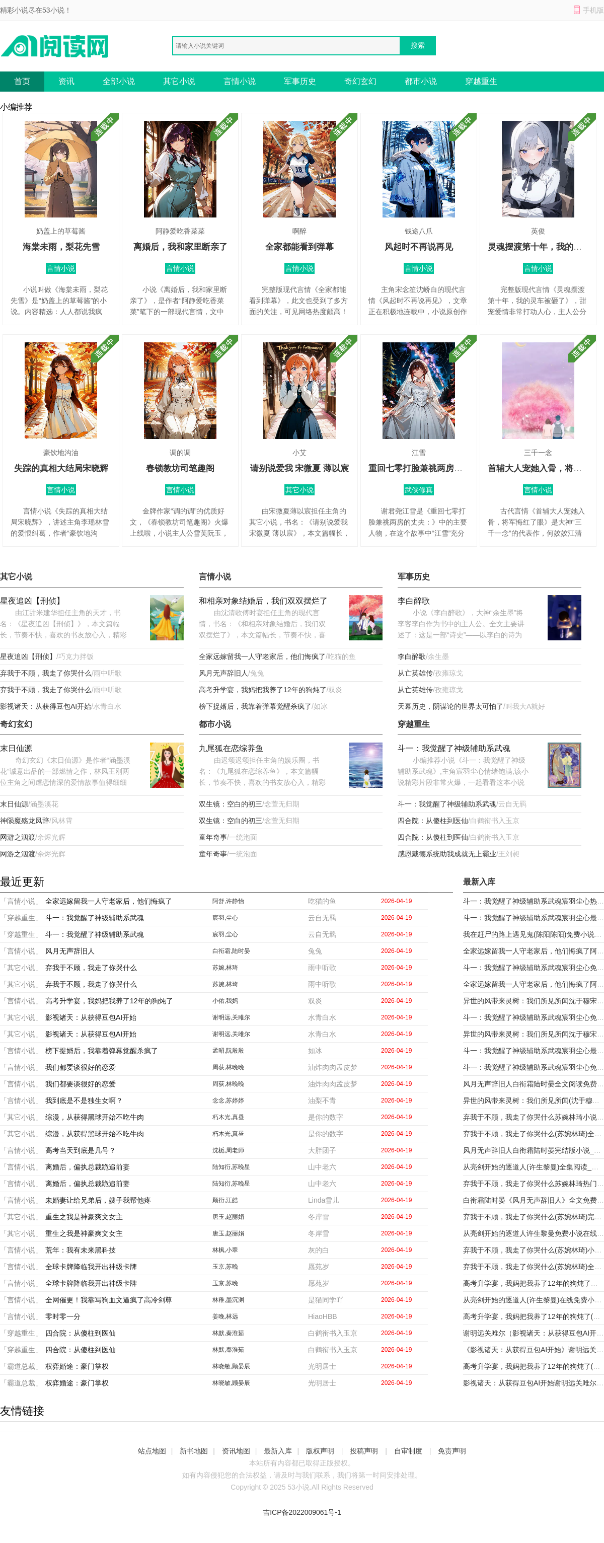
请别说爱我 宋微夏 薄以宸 (299, 468)
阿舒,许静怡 (228, 901)
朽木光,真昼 (228, 1117)
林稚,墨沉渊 (228, 1299)
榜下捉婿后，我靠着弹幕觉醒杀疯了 (255, 706)
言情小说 (239, 81)
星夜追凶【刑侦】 (32, 601)
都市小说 (421, 81)
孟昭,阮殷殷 (228, 1050)
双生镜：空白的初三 (230, 804)
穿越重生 (481, 81)
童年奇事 (213, 837)
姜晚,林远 (225, 1316)
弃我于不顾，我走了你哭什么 (46, 673)
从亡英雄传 (415, 673)
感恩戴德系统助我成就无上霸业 (447, 854)
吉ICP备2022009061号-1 (302, 1512)
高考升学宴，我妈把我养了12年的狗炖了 (263, 690)
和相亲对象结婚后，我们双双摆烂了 (263, 601)
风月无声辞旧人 (223, 673)
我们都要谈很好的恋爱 (80, 1067)
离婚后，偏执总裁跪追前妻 (87, 1167)
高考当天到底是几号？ (80, 1150)
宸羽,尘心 (225, 917)
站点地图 (152, 1451)
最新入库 (278, 1451)
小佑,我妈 (225, 1000)
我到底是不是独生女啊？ (84, 1100)
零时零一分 (63, 1316)
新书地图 (194, 1451)
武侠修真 (419, 490)
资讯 (66, 81)
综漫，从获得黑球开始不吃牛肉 (94, 1117)
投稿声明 (364, 1451)
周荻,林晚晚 (228, 1067)
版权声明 (320, 1451)
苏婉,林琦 (225, 967)
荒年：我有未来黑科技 (80, 1250)
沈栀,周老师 (228, 1150)
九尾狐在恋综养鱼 (231, 748)
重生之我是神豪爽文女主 (84, 1217)
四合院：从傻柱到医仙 (433, 821)
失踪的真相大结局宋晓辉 (61, 468)
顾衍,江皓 (225, 1200)
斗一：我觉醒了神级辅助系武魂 (454, 748)
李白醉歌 (414, 601)
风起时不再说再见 (419, 247)
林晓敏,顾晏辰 (231, 1366)
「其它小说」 (21, 968)
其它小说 (179, 81)
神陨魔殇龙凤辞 (24, 821)
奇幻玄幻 (360, 81)
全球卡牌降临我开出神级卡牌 (91, 1267)
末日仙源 (16, 748)
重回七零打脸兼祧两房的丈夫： (428, 468)
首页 (22, 81)
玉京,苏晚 (225, 1266)
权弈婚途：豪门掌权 (77, 1366)
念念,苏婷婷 (228, 1100)
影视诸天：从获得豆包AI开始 (45, 706)
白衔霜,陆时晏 (231, 950)
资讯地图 (236, 1451)
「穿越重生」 (21, 918)
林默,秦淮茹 (228, 1333)
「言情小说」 (21, 901)
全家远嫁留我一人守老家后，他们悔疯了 (262, 656)
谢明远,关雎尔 (231, 1017)
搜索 (418, 45)
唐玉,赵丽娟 (228, 1216)
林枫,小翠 (225, 1250)
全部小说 (119, 81)
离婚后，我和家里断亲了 (180, 247)
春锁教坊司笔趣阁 (180, 468)
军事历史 (300, 81)
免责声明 (452, 1451)
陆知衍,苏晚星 (231, 1166)
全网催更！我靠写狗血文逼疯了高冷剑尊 (108, 1300)
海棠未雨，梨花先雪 (61, 247)
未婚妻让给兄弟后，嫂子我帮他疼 (98, 1200)
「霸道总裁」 (21, 1366)
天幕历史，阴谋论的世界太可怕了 (450, 706)
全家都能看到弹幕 (299, 247)
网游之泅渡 (17, 837)
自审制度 (408, 1451)
